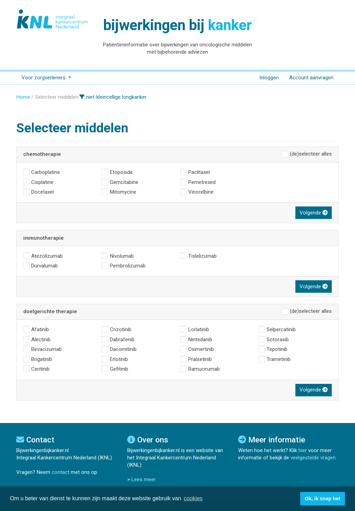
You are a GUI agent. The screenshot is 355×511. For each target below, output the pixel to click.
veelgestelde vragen (313, 458)
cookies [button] (193, 498)
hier (302, 450)
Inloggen (269, 77)
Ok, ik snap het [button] (322, 498)
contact (60, 472)
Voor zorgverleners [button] (44, 77)
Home (23, 97)
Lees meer (143, 479)
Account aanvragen (311, 77)
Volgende (314, 213)
